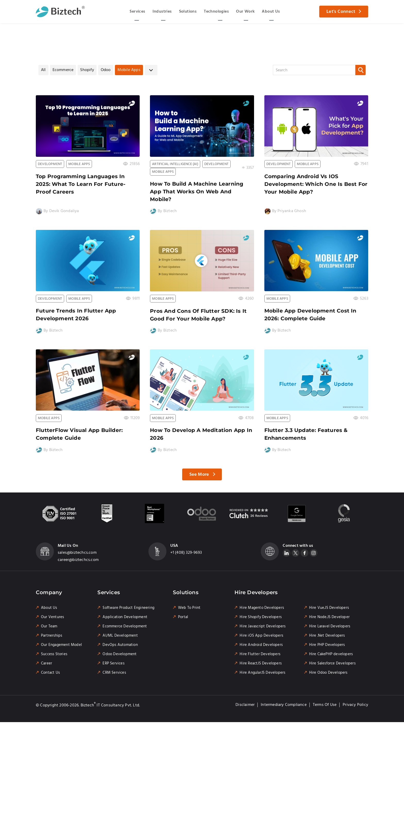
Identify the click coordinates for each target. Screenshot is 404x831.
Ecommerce (63, 70)
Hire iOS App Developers (261, 635)
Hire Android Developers (261, 645)
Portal (183, 617)
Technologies (216, 11)
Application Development (125, 617)
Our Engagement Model (61, 645)
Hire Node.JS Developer (329, 617)
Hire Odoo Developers (328, 673)
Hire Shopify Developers (261, 617)
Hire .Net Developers (327, 635)
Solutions (188, 11)
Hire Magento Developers (262, 608)
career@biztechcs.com (78, 560)
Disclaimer (245, 705)
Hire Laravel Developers (329, 626)
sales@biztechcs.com (77, 553)
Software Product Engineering (128, 608)
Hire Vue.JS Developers (329, 608)
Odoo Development (120, 654)
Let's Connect (340, 11)
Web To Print (189, 608)
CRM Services (114, 673)
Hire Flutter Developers (260, 654)
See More (199, 474)
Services (137, 11)
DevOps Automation (120, 645)
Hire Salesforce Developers (332, 663)
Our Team (49, 626)
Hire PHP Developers (327, 645)
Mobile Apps (128, 70)
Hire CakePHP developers (331, 654)
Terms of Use (324, 705)
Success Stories (54, 654)
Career (46, 663)
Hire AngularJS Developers (262, 673)
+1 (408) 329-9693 (186, 553)
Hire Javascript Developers (262, 626)
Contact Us (50, 673)
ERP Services (113, 663)
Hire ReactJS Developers (261, 663)
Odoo (106, 70)
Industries (162, 11)
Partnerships (51, 635)
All (43, 70)
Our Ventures (52, 617)
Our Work (245, 11)
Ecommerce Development (125, 626)
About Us (271, 11)
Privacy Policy (355, 705)
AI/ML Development (120, 635)
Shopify (87, 70)
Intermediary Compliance (284, 705)
